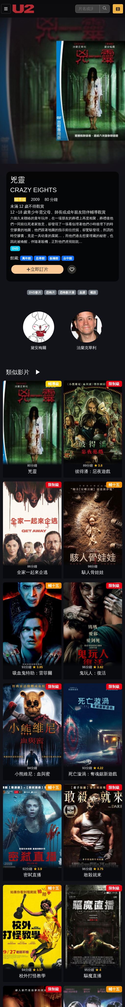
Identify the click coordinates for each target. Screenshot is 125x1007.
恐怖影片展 (67, 292)
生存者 (77, 656)
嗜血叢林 (48, 798)
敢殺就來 (48, 513)
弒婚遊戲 (19, 560)
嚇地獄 (105, 560)
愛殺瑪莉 (105, 798)
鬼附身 (105, 846)
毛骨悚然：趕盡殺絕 (77, 554)
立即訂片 (37, 269)
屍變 (48, 941)
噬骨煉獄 (19, 846)
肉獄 (19, 608)
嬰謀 (19, 798)
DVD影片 (35, 292)
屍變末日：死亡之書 (19, 697)
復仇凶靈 (105, 751)
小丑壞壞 (48, 893)
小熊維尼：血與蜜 (77, 459)
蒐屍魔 (105, 941)
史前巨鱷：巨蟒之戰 (77, 840)
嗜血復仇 (48, 703)
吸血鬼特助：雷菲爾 (19, 459)
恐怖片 (50, 292)
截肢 (93, 292)
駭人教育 (77, 703)
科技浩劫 (19, 751)
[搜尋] (87, 9)
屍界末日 (105, 608)
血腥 (82, 292)
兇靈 (19, 418)
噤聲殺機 (77, 798)
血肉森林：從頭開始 (48, 649)
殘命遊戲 (19, 941)
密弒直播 (19, 513)
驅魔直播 (105, 513)
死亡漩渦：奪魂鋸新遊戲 (105, 459)
